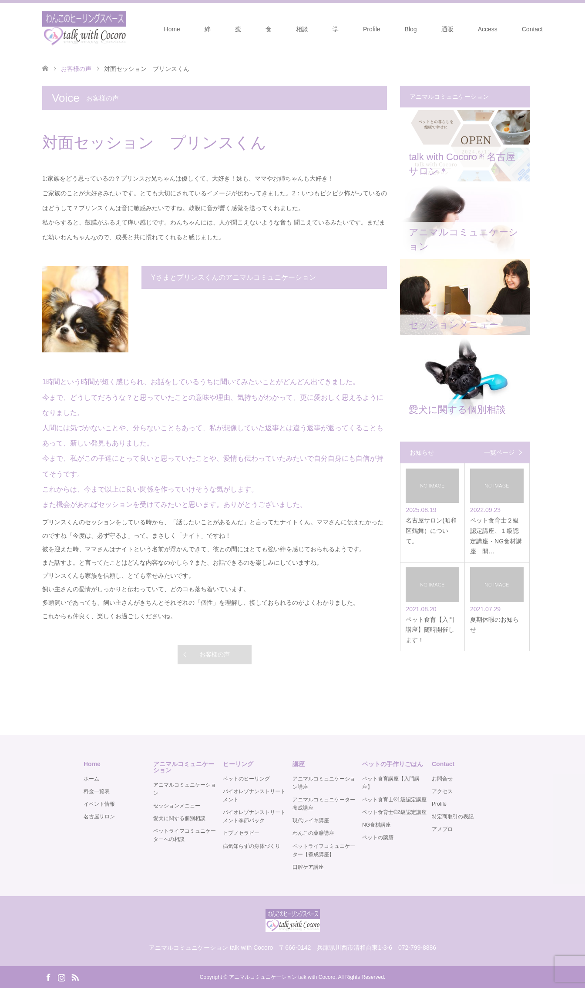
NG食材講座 (376, 825)
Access (488, 29)
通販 (447, 29)
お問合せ (442, 779)
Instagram (61, 976)
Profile (371, 29)
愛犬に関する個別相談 (179, 818)
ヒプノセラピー (241, 833)
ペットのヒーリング (246, 779)
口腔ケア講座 (308, 867)
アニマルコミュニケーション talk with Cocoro (282, 977)
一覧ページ (499, 452)
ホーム (91, 779)
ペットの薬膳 (377, 837)
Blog (411, 29)
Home (172, 29)
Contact (532, 29)
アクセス (442, 791)
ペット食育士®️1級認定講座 (394, 800)
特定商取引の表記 (453, 817)
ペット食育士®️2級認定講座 (394, 812)
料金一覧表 (97, 791)
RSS (75, 976)
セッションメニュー (176, 806)
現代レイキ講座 (310, 820)
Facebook (48, 976)
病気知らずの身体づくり (251, 846)
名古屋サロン (99, 817)
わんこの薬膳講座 (313, 833)
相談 (302, 29)
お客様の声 (214, 654)
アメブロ (442, 829)
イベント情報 (99, 804)
